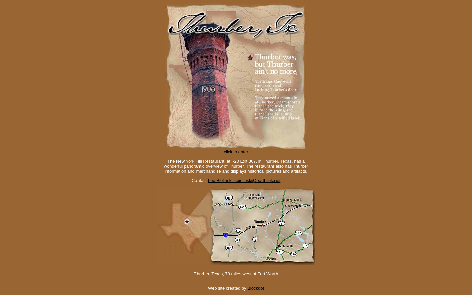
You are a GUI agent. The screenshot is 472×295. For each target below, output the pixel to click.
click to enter (236, 149)
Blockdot (255, 288)
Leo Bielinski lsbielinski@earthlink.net (244, 180)
